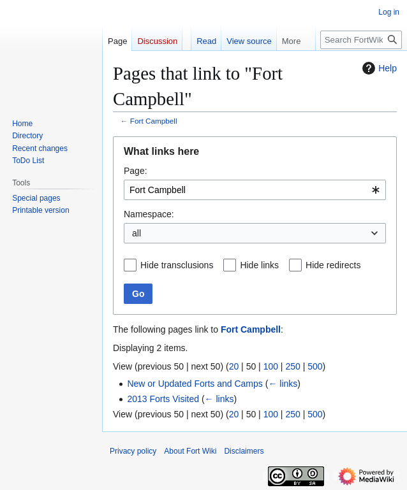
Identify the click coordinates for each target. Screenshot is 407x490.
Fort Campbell (153, 121)
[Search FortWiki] (361, 40)
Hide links (259, 265)
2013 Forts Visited (163, 399)
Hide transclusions (176, 265)
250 (292, 366)
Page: (135, 171)
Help (378, 68)
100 (270, 366)
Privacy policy (133, 451)
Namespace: (149, 214)
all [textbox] (136, 233)
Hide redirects (333, 265)
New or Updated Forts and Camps (194, 383)
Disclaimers (243, 451)
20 (234, 366)
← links (282, 383)
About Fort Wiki (190, 451)
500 (314, 366)
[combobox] (255, 190)
